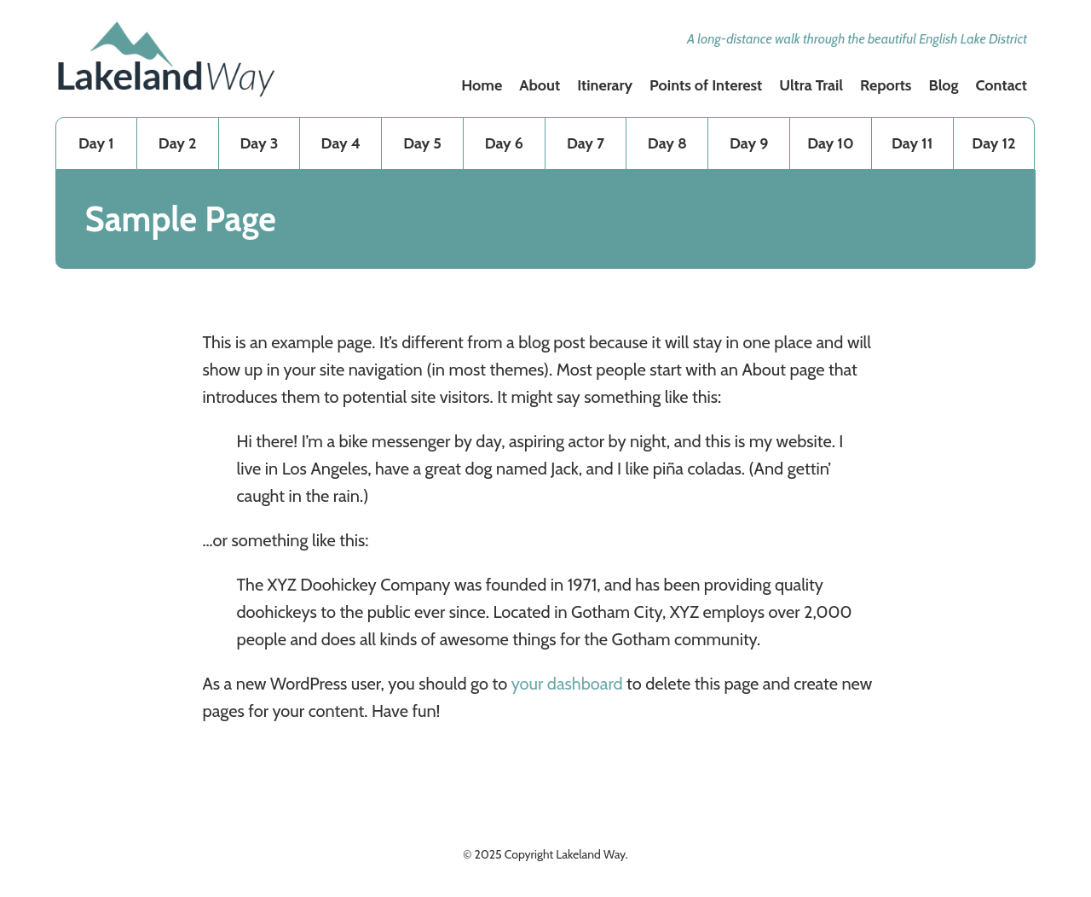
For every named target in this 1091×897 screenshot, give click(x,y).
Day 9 (749, 143)
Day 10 (830, 143)
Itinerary (604, 85)
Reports (886, 85)
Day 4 (341, 143)
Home (481, 85)
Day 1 (96, 143)
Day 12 (993, 143)
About (539, 85)
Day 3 (259, 143)
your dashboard (567, 683)
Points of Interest (705, 85)
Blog (943, 85)
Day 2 (178, 143)
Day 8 (667, 143)
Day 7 (585, 143)
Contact (1001, 85)
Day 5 (422, 143)
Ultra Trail (811, 85)
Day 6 (504, 143)
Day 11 (912, 143)
